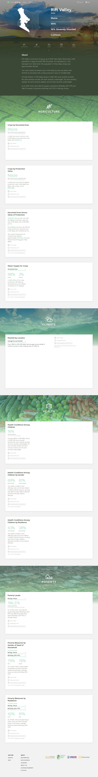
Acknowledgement (27, 768)
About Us (24, 765)
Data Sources (25, 760)
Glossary (24, 762)
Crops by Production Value (16, 170)
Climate (49, 45)
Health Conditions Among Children (19, 426)
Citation (23, 770)
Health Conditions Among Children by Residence (19, 521)
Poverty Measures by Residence (16, 699)
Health (61, 45)
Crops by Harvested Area (18, 125)
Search (10, 757)
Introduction (24, 45)
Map (87, 2)
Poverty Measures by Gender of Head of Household (16, 645)
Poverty (74, 45)
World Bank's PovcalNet (19, 607)
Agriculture (37, 45)
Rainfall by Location (16, 338)
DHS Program (17, 435)
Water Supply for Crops (18, 266)
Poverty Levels (14, 595)
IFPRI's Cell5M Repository (20, 133)
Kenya (24, 2)
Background (25, 757)
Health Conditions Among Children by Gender (19, 474)
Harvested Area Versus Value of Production (17, 214)
